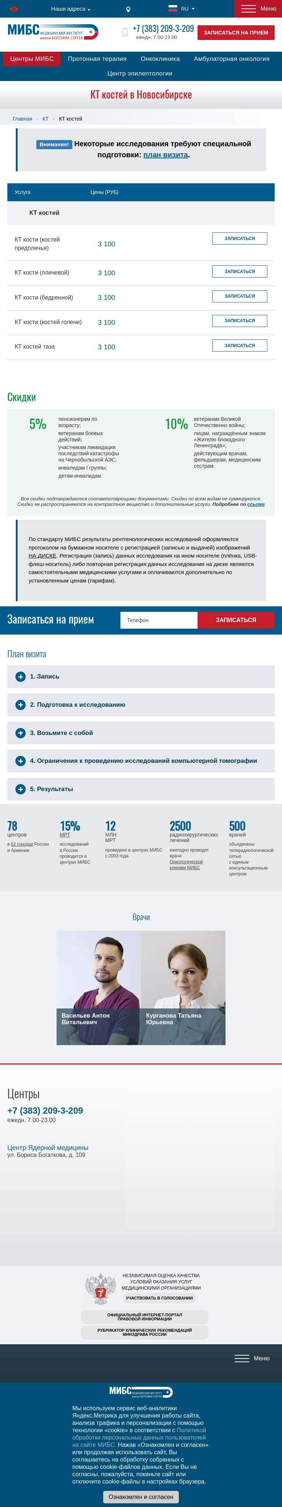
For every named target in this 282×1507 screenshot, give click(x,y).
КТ (46, 119)
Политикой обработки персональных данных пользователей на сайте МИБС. (139, 1437)
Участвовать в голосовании (159, 1298)
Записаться (240, 238)
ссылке (255, 504)
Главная (22, 119)
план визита (166, 155)
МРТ (65, 835)
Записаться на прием (236, 33)
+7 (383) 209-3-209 (163, 28)
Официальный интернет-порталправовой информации (144, 1317)
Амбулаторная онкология (232, 58)
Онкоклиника (160, 58)
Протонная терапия (97, 58)
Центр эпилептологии (139, 73)
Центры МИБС (32, 58)
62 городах (22, 844)
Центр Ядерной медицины (47, 1147)
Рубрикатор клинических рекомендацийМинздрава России (145, 1332)
